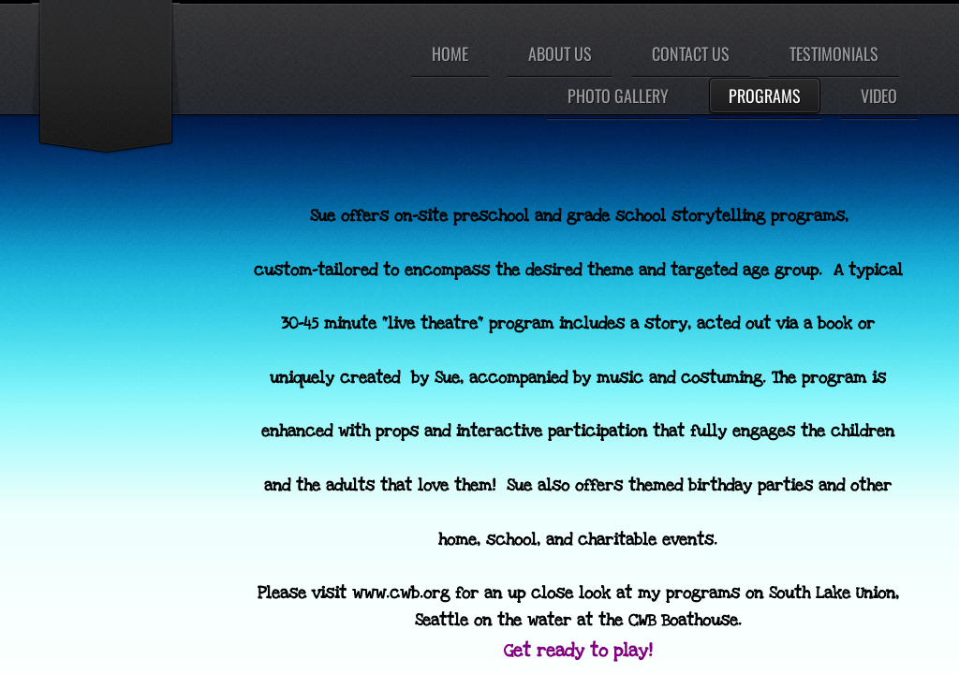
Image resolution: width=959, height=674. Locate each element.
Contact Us (691, 53)
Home (450, 53)
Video (879, 95)
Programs (765, 95)
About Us (560, 53)
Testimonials (833, 53)
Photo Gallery (618, 95)
